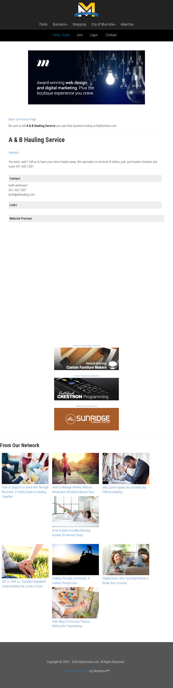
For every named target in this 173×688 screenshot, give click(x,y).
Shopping (79, 24)
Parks (43, 24)
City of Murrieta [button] (103, 24)
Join (79, 35)
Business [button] (60, 24)
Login (94, 35)
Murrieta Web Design (76, 671)
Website (14, 152)
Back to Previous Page (22, 119)
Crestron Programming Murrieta (86, 376)
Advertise (127, 24)
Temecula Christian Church (86, 406)
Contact (111, 35)
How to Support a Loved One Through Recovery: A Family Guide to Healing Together (25, 491)
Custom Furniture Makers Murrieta (86, 346)
